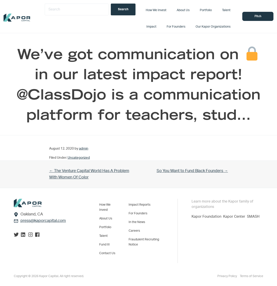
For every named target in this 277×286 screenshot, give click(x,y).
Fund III (104, 244)
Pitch (258, 16)
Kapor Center (235, 216)
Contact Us (107, 253)
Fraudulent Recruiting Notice (144, 242)
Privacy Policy (227, 276)
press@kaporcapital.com (43, 221)
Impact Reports (139, 204)
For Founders (138, 213)
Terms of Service (251, 276)
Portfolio (105, 227)
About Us (105, 218)
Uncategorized (79, 157)
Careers (134, 230)
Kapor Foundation (207, 216)
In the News (137, 222)
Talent (103, 235)
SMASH (253, 216)
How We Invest (105, 207)
